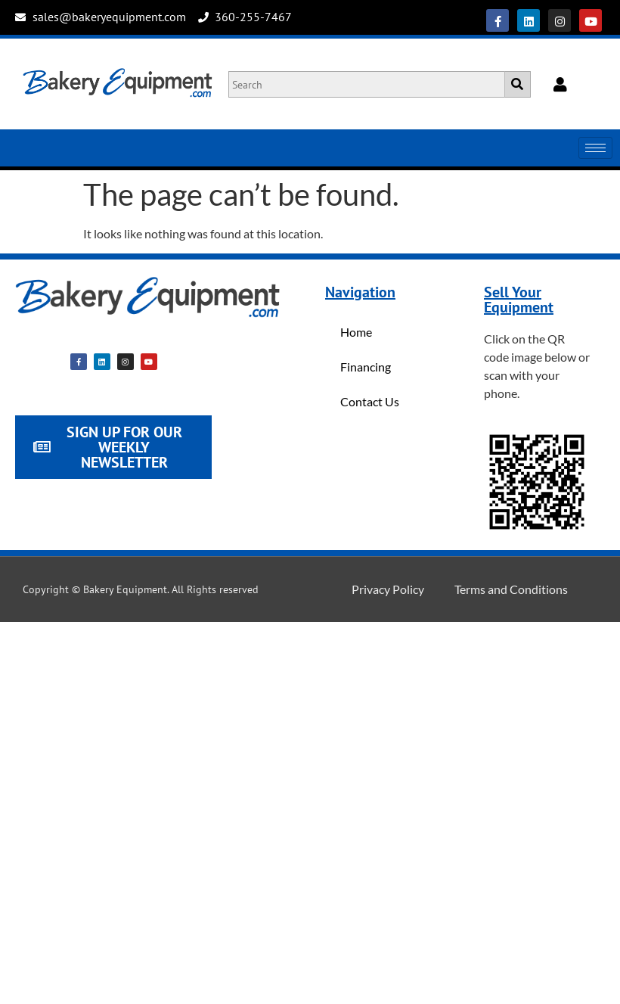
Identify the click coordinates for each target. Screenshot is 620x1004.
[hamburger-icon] (595, 148)
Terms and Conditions (511, 589)
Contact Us (369, 401)
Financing (365, 366)
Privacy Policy (388, 589)
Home (356, 332)
